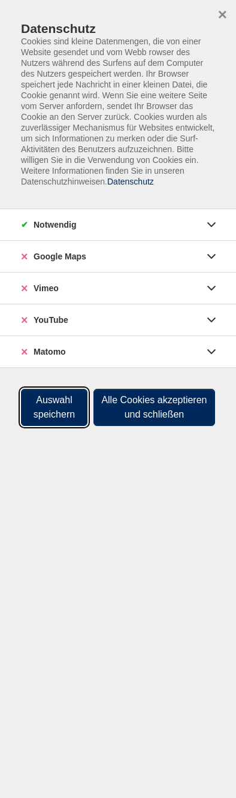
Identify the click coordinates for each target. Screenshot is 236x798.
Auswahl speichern (54, 407)
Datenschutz (130, 181)
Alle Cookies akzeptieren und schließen (154, 407)
